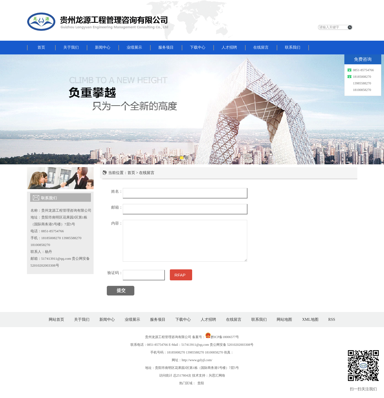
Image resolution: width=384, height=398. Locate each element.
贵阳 (200, 383)
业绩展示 (134, 47)
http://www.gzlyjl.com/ (197, 360)
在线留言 (261, 47)
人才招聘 (229, 47)
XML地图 (310, 319)
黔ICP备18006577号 (225, 337)
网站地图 (284, 319)
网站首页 (56, 319)
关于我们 (71, 47)
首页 (41, 47)
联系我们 (292, 47)
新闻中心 (102, 47)
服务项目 (166, 47)
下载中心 (197, 47)
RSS (331, 319)
